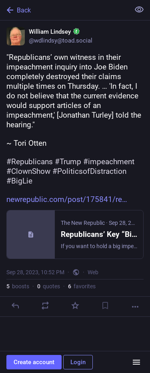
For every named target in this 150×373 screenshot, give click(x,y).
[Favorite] (75, 305)
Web (93, 272)
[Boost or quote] (45, 305)
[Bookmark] (105, 305)
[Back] (64, 10)
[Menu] (136, 362)
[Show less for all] (139, 9)
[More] (135, 307)
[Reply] (15, 305)
